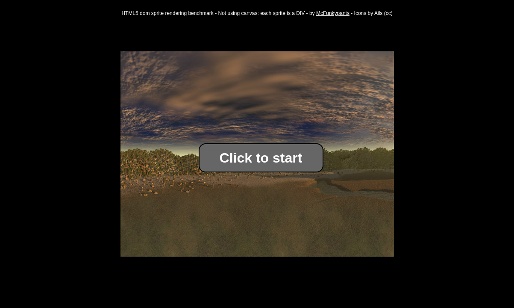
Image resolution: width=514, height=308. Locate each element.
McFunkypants (333, 13)
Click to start (261, 158)
